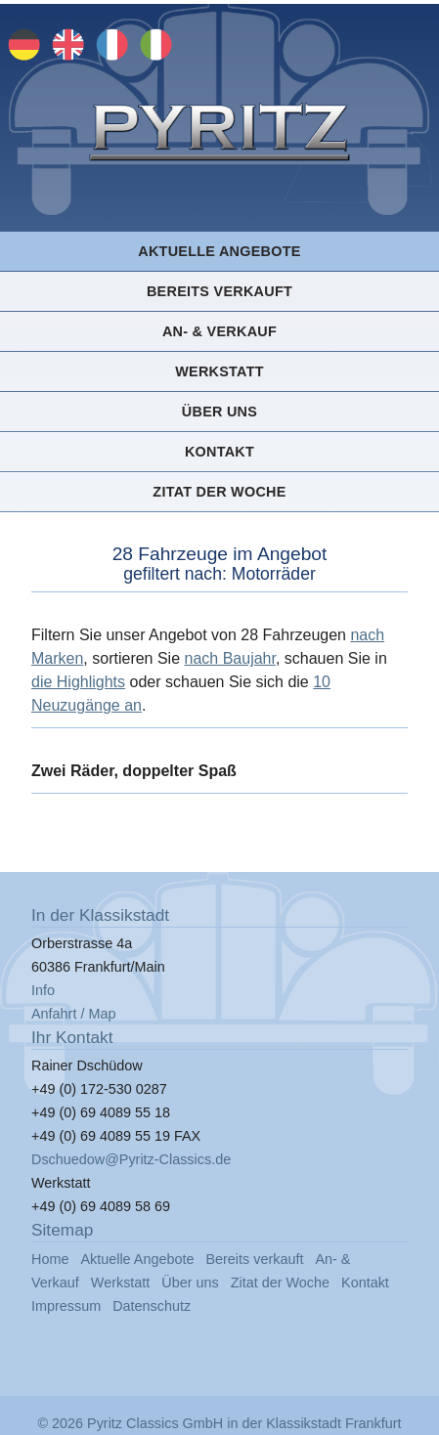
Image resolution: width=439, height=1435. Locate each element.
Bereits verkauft (219, 291)
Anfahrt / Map (73, 1014)
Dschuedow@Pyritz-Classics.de (131, 1159)
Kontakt (219, 451)
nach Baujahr (230, 658)
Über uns (219, 411)
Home (49, 1259)
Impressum (66, 1306)
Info (43, 990)
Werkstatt (219, 371)
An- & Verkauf (219, 331)
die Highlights (78, 682)
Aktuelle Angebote (219, 251)
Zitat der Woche (219, 492)
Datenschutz (151, 1306)
